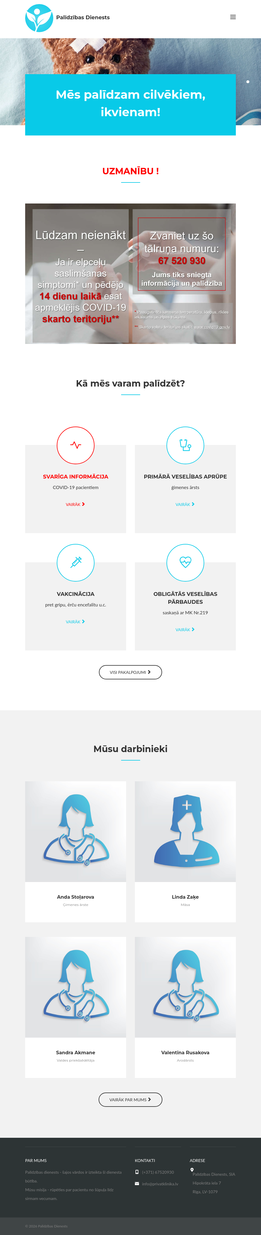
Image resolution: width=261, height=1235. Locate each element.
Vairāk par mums (130, 1099)
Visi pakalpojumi (130, 672)
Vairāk (75, 504)
